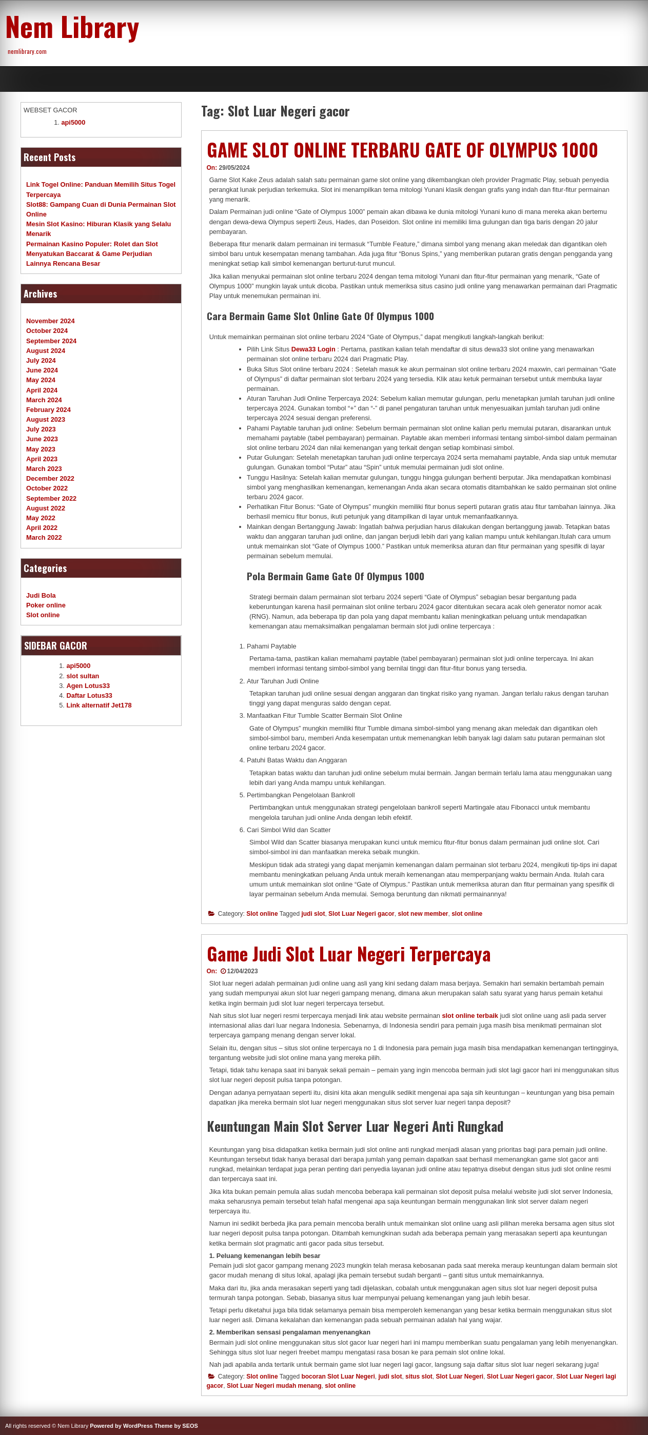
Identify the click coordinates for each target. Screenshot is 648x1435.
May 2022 (40, 518)
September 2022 (51, 498)
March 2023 (44, 469)
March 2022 (44, 537)
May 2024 (40, 380)
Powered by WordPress (121, 1426)
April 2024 (41, 390)
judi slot (313, 913)
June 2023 (42, 439)
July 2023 (41, 429)
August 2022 (45, 508)
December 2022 (50, 478)
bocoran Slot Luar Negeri (338, 1376)
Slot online (262, 913)
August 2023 (45, 419)
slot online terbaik (470, 1015)
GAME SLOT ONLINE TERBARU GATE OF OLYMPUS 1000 (402, 149)
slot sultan (82, 676)
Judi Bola (41, 595)
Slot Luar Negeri (459, 1376)
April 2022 (41, 528)
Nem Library (72, 26)
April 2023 (41, 459)
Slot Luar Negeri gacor (361, 913)
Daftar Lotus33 (89, 695)
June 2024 (42, 370)
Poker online (46, 605)
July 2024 (41, 360)
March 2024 (44, 400)
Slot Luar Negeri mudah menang (274, 1385)
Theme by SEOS (176, 1426)
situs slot (419, 1376)
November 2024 (50, 321)
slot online (466, 913)
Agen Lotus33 (88, 686)
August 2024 (45, 351)
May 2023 (40, 449)
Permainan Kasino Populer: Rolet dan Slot (92, 244)
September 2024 (51, 341)
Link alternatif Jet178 (98, 705)
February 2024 (48, 410)
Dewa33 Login (313, 349)
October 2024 (47, 331)
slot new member (423, 913)
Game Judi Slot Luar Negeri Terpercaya (349, 953)
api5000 (73, 122)
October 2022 (47, 488)
